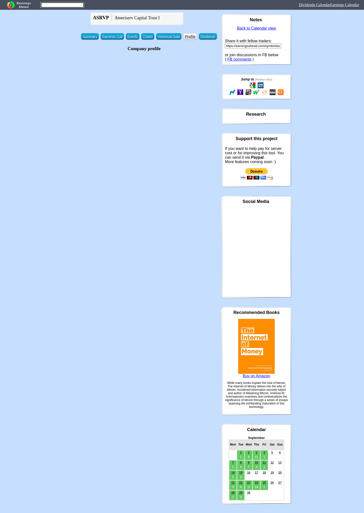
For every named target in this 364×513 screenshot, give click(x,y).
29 (240, 492)
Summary (90, 36)
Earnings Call (112, 36)
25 (264, 482)
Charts (148, 36)
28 (232, 492)
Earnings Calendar (344, 5)
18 (264, 472)
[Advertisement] (144, 87)
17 (256, 472)
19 (272, 472)
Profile (190, 36)
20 (279, 472)
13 (279, 462)
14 (232, 472)
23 (248, 482)
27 (279, 482)
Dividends (207, 36)
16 (248, 472)
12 (272, 462)
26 (272, 482)
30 (248, 492)
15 (240, 472)
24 (256, 482)
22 (240, 482)
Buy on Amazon (256, 376)
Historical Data (169, 36)
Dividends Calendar (314, 5)
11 (264, 462)
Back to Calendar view (256, 28)
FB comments (239, 59)
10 (256, 462)
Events (132, 36)
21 (232, 482)
